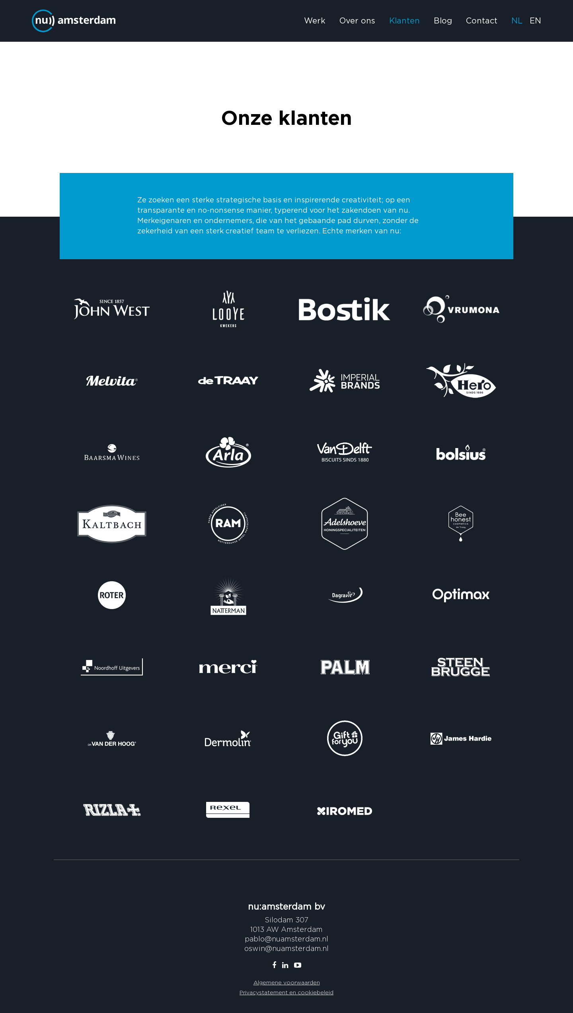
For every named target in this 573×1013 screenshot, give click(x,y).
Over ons (357, 21)
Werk (314, 21)
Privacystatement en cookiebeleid (286, 992)
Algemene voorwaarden (286, 982)
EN (535, 21)
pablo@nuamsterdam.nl (286, 939)
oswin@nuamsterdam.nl (286, 948)
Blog (443, 21)
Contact (481, 21)
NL (516, 21)
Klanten (404, 21)
